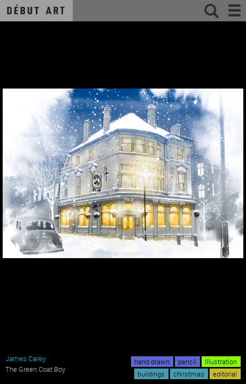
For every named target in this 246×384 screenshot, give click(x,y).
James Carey (25, 358)
